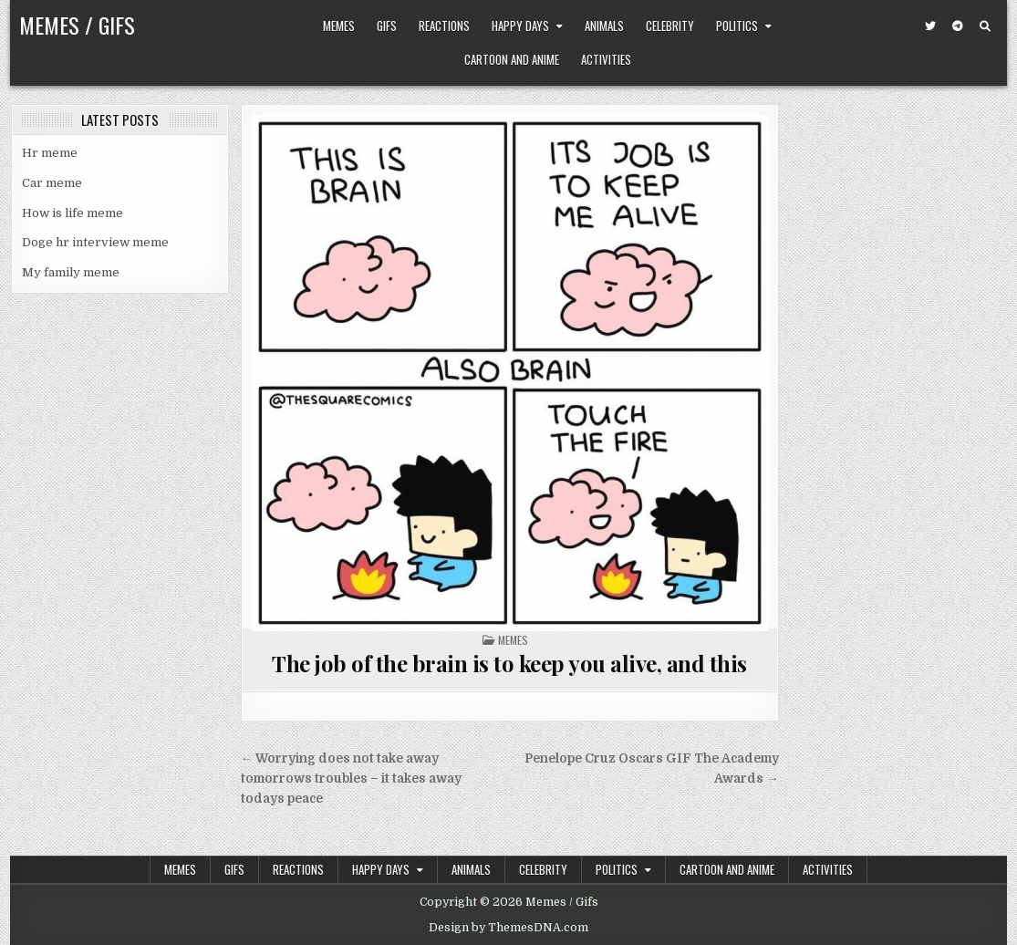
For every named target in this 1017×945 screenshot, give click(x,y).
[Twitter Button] (930, 26)
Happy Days (520, 25)
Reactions (444, 25)
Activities (606, 59)
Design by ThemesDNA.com (508, 927)
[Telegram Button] (958, 26)
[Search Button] (985, 26)
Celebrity (670, 25)
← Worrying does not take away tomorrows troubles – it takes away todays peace (351, 778)
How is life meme (72, 213)
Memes (339, 25)
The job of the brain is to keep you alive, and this (509, 663)
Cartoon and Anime (511, 59)
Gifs (387, 25)
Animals (604, 25)
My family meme (70, 272)
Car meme (52, 183)
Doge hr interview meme (95, 242)
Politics (737, 25)
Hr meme (50, 153)
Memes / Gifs (77, 24)
